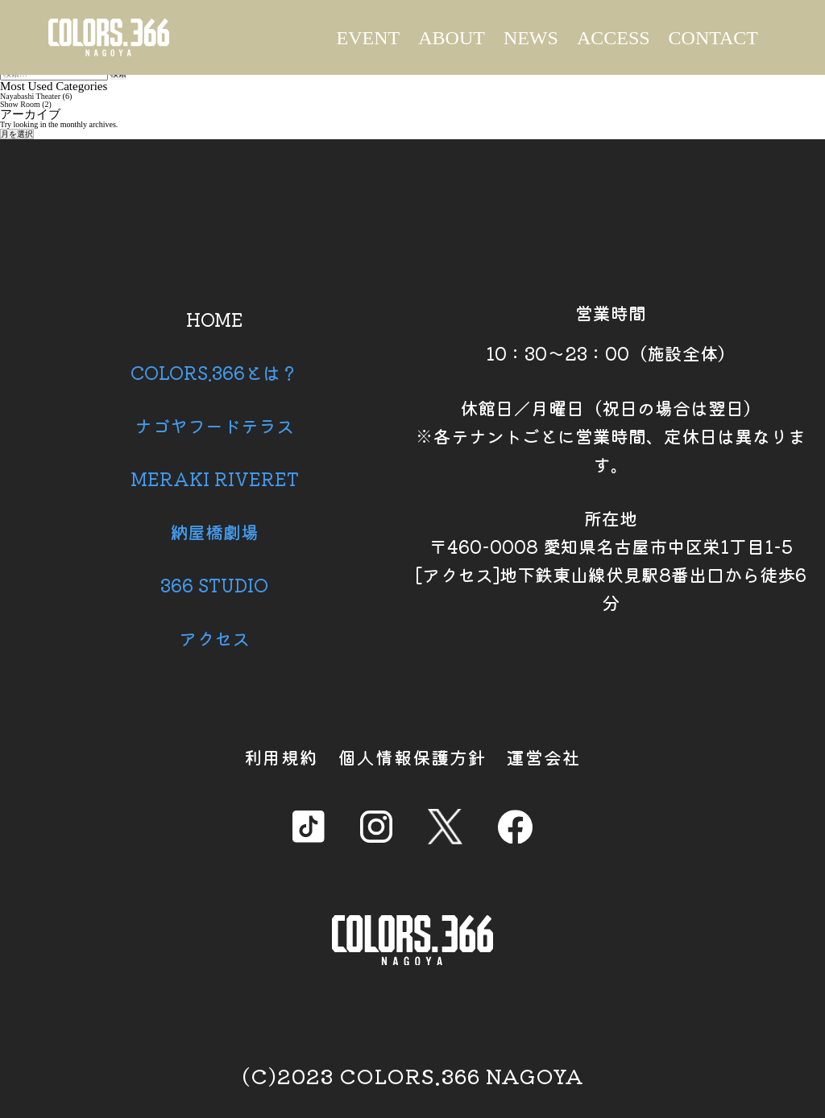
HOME (214, 319)
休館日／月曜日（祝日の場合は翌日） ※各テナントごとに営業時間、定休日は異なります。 (611, 435)
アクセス (214, 637)
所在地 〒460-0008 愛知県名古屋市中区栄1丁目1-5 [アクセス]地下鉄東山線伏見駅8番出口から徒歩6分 (610, 560)
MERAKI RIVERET (215, 478)
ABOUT (451, 37)
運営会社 (544, 756)
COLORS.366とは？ (214, 372)
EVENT (368, 37)
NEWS (531, 37)
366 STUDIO (214, 584)
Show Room (20, 104)
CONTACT (713, 37)
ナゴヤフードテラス (214, 425)
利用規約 (281, 756)
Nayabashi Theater (30, 96)
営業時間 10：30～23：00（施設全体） (611, 332)
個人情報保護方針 (412, 756)
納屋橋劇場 (214, 531)
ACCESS (613, 37)
